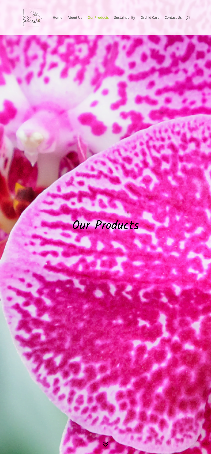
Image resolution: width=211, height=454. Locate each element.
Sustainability (124, 18)
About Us (75, 18)
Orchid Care (150, 18)
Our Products (98, 18)
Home (57, 18)
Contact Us (173, 18)
